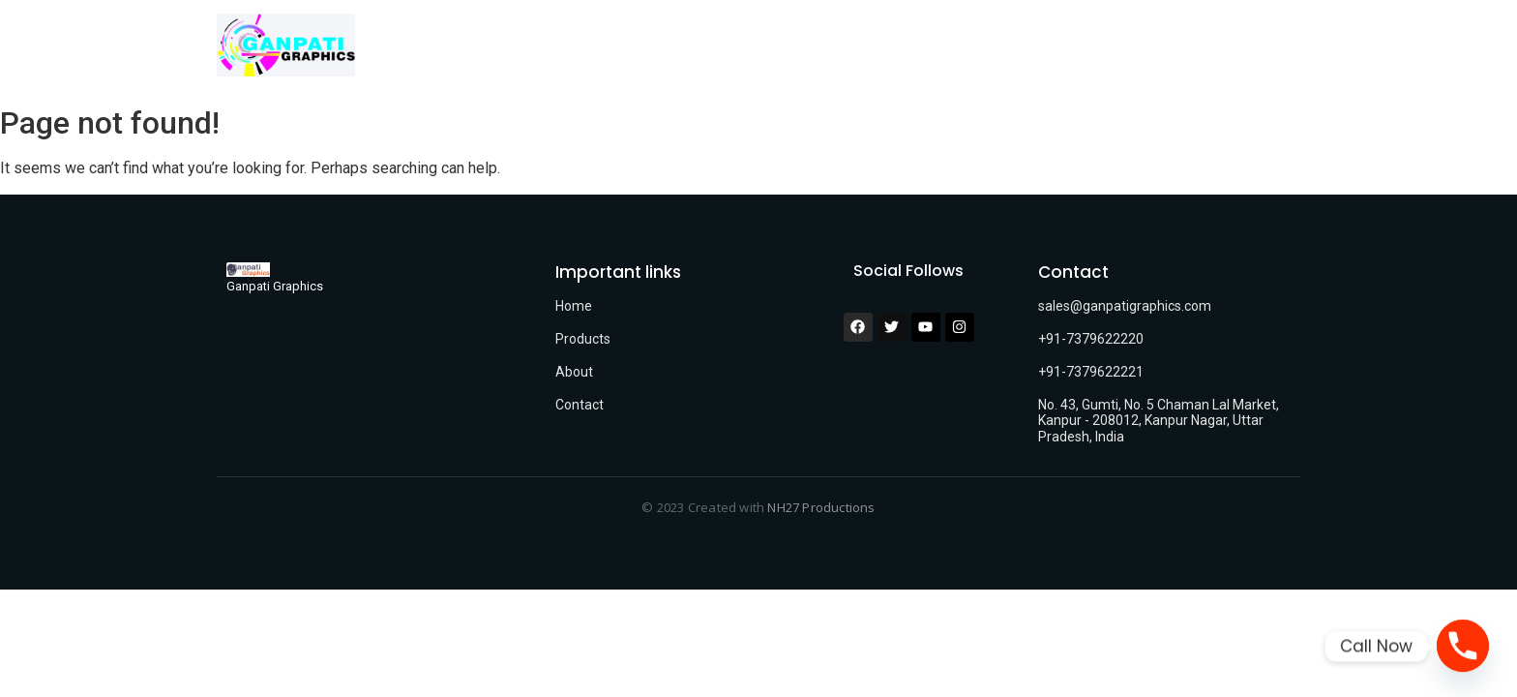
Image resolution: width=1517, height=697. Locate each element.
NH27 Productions (821, 507)
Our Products (749, 48)
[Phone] (1463, 647)
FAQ (1168, 48)
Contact (1090, 48)
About (574, 371)
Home (645, 48)
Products (582, 339)
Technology (985, 48)
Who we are (868, 48)
